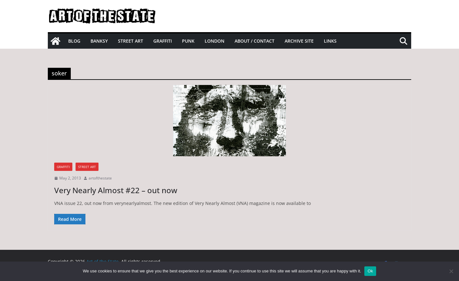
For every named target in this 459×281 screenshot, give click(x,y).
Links (330, 41)
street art (87, 167)
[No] (451, 271)
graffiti (63, 167)
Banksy (99, 41)
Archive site (299, 41)
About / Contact (254, 41)
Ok (370, 271)
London (214, 41)
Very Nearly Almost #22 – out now (115, 190)
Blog (74, 41)
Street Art (130, 41)
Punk (188, 41)
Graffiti (162, 41)
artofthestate (100, 178)
